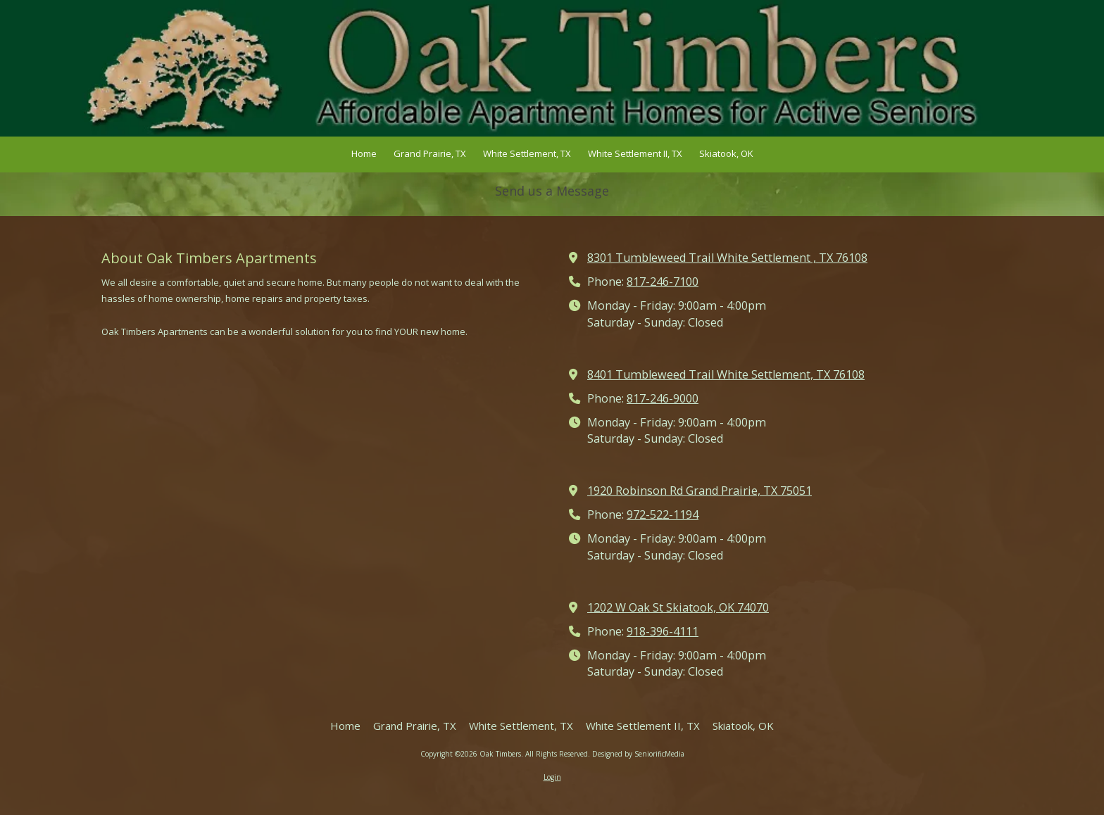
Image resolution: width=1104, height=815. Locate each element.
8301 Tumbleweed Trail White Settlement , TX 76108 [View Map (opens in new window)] (727, 257)
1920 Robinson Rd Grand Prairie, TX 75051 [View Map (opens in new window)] (699, 490)
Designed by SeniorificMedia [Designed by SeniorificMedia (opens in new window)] (638, 754)
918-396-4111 (662, 631)
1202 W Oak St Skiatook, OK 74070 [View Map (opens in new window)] (678, 607)
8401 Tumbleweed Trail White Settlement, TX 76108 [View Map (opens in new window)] (726, 374)
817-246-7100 (662, 281)
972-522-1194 (662, 514)
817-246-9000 (662, 398)
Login (552, 777)
